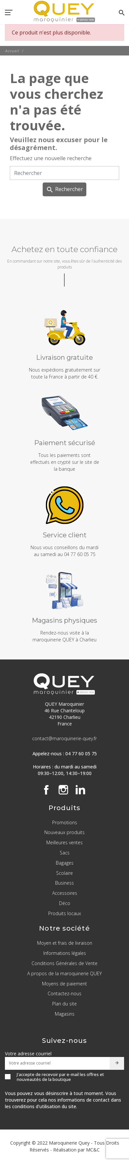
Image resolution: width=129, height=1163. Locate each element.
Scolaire (64, 873)
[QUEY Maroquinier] (64, 11)
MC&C (93, 1150)
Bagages (65, 863)
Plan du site (64, 1004)
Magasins (65, 1014)
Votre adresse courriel (28, 1053)
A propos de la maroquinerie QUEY (64, 973)
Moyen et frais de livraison (64, 943)
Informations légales (64, 953)
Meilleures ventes (64, 842)
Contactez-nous (64, 993)
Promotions (64, 822)
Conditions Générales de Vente (64, 963)
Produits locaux (64, 913)
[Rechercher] (64, 173)
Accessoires (64, 893)
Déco (64, 903)
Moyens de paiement (64, 983)
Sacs (65, 853)
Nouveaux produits (64, 832)
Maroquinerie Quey (69, 1143)
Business (64, 883)
